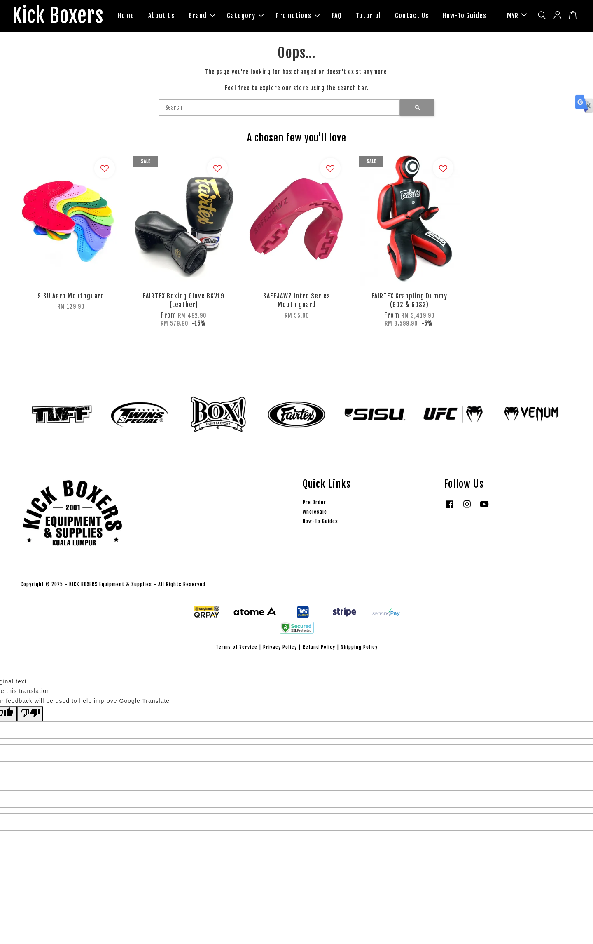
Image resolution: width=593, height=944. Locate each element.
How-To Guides (464, 16)
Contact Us (412, 16)
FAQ (337, 16)
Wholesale (315, 512)
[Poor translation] (30, 713)
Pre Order (314, 502)
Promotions (297, 16)
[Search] (279, 107)
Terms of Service (236, 647)
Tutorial (368, 16)
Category (245, 16)
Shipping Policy (359, 647)
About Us (161, 16)
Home (126, 16)
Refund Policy (319, 647)
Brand (202, 16)
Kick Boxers (57, 16)
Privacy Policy (280, 647)
